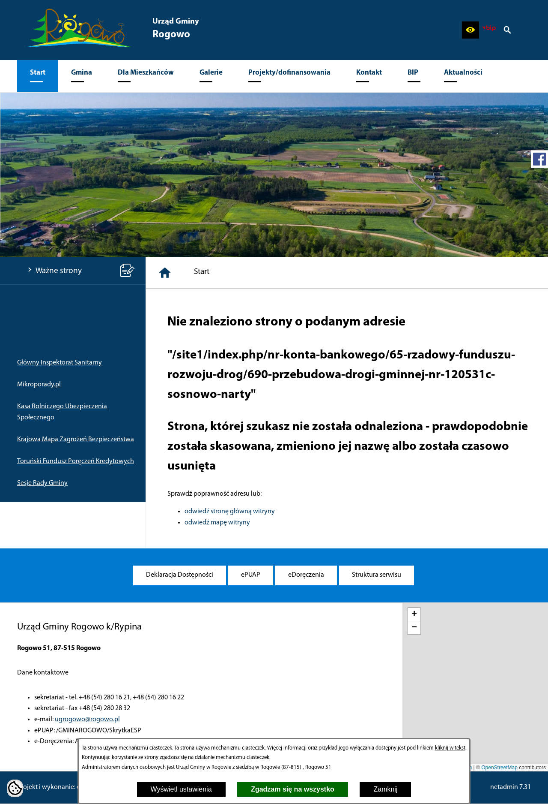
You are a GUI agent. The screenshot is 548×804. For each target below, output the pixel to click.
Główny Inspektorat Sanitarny (59, 362)
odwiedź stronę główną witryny (230, 511)
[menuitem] (37, 76)
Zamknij (385, 789)
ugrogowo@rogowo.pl (87, 719)
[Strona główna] (165, 272)
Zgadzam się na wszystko (292, 789)
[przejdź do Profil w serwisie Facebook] (539, 159)
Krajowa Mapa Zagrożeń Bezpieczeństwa (75, 439)
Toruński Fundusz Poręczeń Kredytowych (75, 461)
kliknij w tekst (450, 748)
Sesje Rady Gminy (42, 483)
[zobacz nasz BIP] (488, 30)
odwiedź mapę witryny (217, 522)
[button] (470, 30)
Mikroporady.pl (39, 384)
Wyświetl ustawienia (181, 789)
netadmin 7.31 (510, 787)
